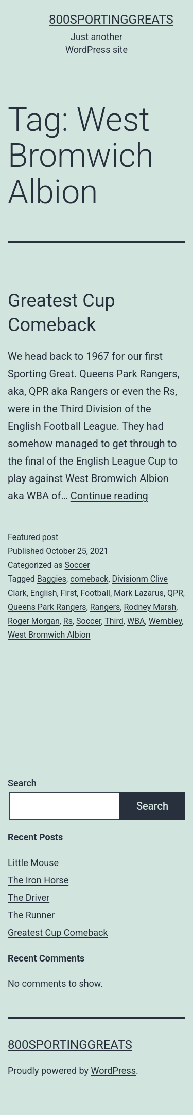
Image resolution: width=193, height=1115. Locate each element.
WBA (136, 621)
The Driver (28, 897)
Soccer (77, 565)
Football (95, 593)
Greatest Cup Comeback (58, 932)
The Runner (31, 915)
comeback (89, 579)
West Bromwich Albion (49, 635)
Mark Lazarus (139, 593)
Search (22, 783)
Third (114, 621)
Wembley (165, 621)
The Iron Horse (38, 880)
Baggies (51, 579)
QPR (175, 593)
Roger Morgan (34, 621)
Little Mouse (33, 862)
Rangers (105, 607)
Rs (68, 621)
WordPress (113, 1070)
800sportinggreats (111, 19)
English (43, 593)
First (69, 593)
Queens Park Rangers (47, 607)
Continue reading (109, 496)
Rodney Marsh (150, 607)
